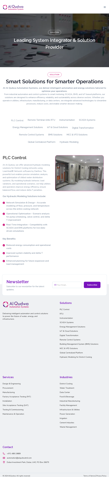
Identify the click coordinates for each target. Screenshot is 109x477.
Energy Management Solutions (72, 327)
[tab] (17, 122)
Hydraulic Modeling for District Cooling (76, 357)
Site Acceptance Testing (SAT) (15, 405)
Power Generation (67, 414)
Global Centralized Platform (71, 352)
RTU (61, 314)
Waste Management (68, 427)
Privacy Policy (101, 476)
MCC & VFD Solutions (69, 348)
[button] (104, 7)
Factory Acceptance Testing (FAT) (17, 396)
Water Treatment (67, 388)
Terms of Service (89, 476)
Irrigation (63, 418)
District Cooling (66, 383)
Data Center (65, 392)
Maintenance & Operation (13, 414)
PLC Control (64, 309)
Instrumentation (66, 318)
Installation (7, 401)
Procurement (8, 388)
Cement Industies (67, 422)
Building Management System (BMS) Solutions (79, 344)
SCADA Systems (67, 322)
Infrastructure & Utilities (70, 409)
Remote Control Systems (70, 340)
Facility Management (68, 405)
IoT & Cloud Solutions (69, 331)
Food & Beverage (67, 396)
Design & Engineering (12, 383)
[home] (13, 7)
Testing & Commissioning (13, 409)
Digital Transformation (69, 335)
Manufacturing (9, 392)
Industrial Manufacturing (70, 401)
